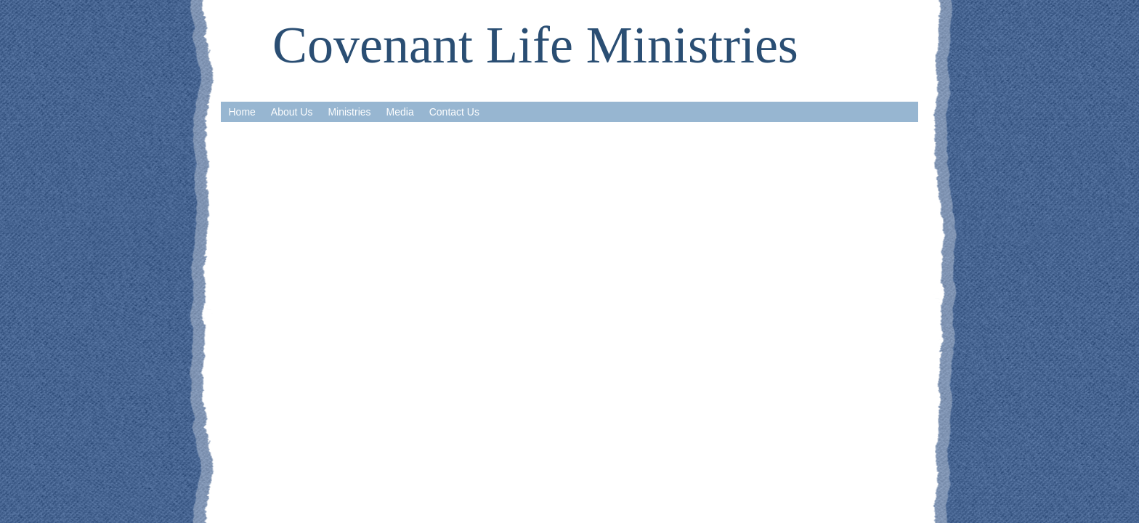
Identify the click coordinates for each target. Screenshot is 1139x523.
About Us (292, 112)
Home (242, 112)
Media (400, 112)
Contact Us (454, 112)
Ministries (349, 112)
